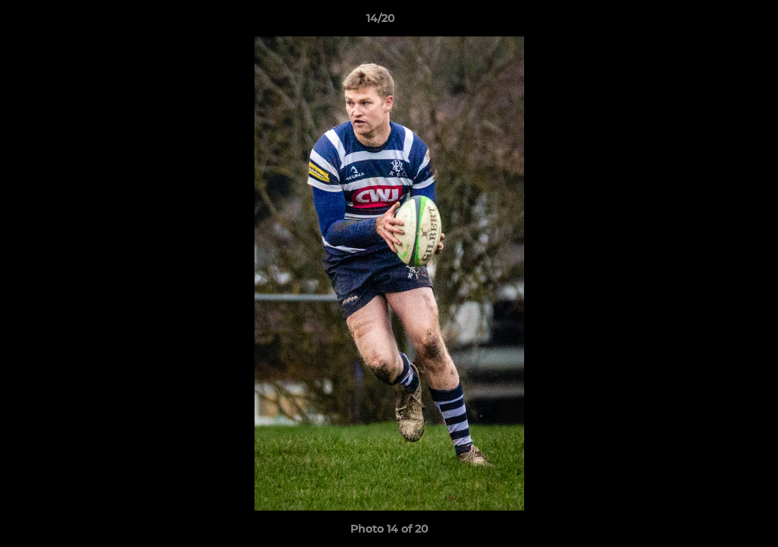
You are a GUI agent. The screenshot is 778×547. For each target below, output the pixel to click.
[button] (714, 22)
